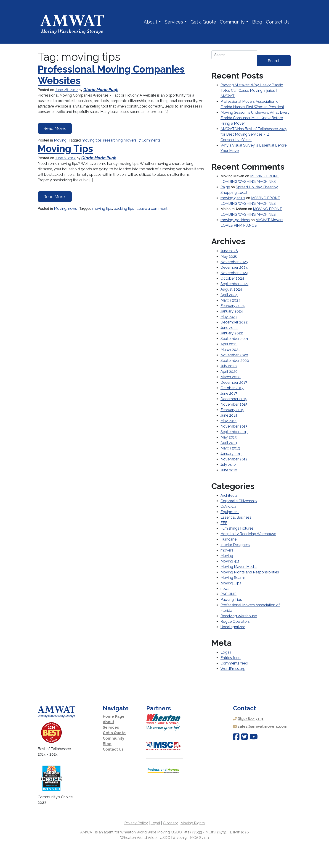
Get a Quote (203, 22)
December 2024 (234, 267)
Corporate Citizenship (238, 501)
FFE (223, 523)
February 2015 (232, 410)
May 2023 (228, 317)
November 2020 (234, 355)
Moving (60, 140)
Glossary (170, 823)
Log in (225, 652)
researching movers (119, 140)
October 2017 (232, 388)
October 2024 (232, 278)
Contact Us (277, 22)
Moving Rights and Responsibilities (249, 572)
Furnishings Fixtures (236, 528)
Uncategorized (232, 627)
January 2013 (231, 454)
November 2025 (234, 262)
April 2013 (228, 443)
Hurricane (228, 539)
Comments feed (234, 663)
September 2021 (234, 338)
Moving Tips (65, 148)
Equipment (229, 512)
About (150, 22)
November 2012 (233, 459)
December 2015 (233, 399)
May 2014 (228, 421)
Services (174, 22)
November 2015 (233, 404)
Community (232, 22)
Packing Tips (231, 599)
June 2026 (229, 251)
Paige (225, 187)
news (72, 208)
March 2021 (230, 349)
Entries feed (230, 658)
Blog (257, 22)
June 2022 (229, 328)
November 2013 (233, 426)
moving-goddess (235, 220)
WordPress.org (232, 669)
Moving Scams (233, 577)
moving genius (232, 198)
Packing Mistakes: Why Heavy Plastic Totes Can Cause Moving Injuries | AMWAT (251, 90)
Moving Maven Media (238, 567)
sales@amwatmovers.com (262, 726)
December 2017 (233, 382)
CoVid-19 (228, 506)
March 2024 (230, 300)
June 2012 (228, 470)
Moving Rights (192, 823)
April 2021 (228, 344)
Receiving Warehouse (238, 616)
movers (226, 550)
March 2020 (230, 377)
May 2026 (228, 256)
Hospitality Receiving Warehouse (248, 534)
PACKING (228, 594)
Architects (229, 495)
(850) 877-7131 (250, 719)
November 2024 (234, 273)
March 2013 (230, 448)
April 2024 (229, 295)
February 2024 (232, 306)
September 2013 (234, 432)
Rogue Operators (235, 621)
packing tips (124, 208)
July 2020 (228, 366)
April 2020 (229, 371)
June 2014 (228, 415)
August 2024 (231, 289)
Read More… (57, 128)
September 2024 (234, 284)
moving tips (92, 140)
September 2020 (234, 360)
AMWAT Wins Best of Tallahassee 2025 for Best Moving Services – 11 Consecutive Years (253, 134)
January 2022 (231, 333)
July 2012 (228, 464)
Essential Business (235, 517)
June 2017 (228, 393)
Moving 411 (229, 561)
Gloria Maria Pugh (100, 89)
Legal (155, 823)
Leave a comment (151, 208)
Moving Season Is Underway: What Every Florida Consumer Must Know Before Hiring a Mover (254, 118)
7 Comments (150, 140)
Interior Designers (235, 545)
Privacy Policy (136, 823)
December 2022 (234, 322)
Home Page (114, 716)
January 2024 (231, 311)
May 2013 (228, 437)
